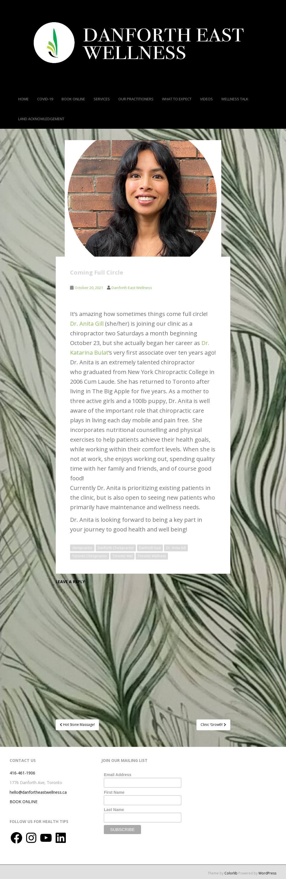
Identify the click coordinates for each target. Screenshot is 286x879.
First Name (114, 792)
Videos (206, 98)
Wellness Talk (234, 98)
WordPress (267, 873)
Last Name (114, 809)
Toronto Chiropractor (89, 556)
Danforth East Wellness (132, 287)
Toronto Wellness (152, 556)
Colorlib (230, 873)
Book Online (73, 98)
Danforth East (150, 547)
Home (23, 98)
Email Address (117, 774)
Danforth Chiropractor (116, 547)
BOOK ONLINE (23, 801)
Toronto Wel (122, 556)
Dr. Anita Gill (87, 323)
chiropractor (82, 547)
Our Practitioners (135, 98)
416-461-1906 (22, 773)
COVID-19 (45, 98)
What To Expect (177, 98)
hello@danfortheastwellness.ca (38, 792)
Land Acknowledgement (41, 118)
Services (102, 98)
